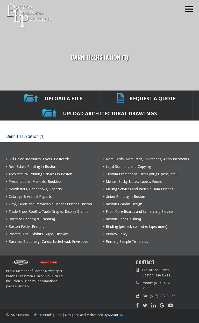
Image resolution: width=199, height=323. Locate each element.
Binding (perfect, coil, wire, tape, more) (136, 226)
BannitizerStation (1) (25, 136)
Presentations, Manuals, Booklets (35, 181)
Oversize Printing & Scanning (32, 219)
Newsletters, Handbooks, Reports (35, 189)
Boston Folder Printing (27, 226)
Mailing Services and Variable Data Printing (140, 189)
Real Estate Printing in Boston (32, 166)
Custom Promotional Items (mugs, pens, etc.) (141, 174)
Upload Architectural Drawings (99, 114)
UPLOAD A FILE (53, 99)
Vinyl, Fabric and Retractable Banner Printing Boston (50, 204)
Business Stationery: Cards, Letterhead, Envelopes (48, 241)
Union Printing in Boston (125, 196)
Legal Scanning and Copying (128, 166)
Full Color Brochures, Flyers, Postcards (39, 159)
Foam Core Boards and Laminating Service (139, 211)
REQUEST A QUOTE (146, 98)
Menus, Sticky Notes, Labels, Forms (134, 181)
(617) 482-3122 (162, 296)
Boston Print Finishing (123, 219)
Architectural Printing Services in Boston (40, 174)
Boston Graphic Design (124, 204)
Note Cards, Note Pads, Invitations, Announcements (147, 159)
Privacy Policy (116, 234)
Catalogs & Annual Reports (30, 196)
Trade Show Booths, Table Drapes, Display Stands (48, 211)
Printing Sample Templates (127, 241)
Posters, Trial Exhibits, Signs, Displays (38, 234)
